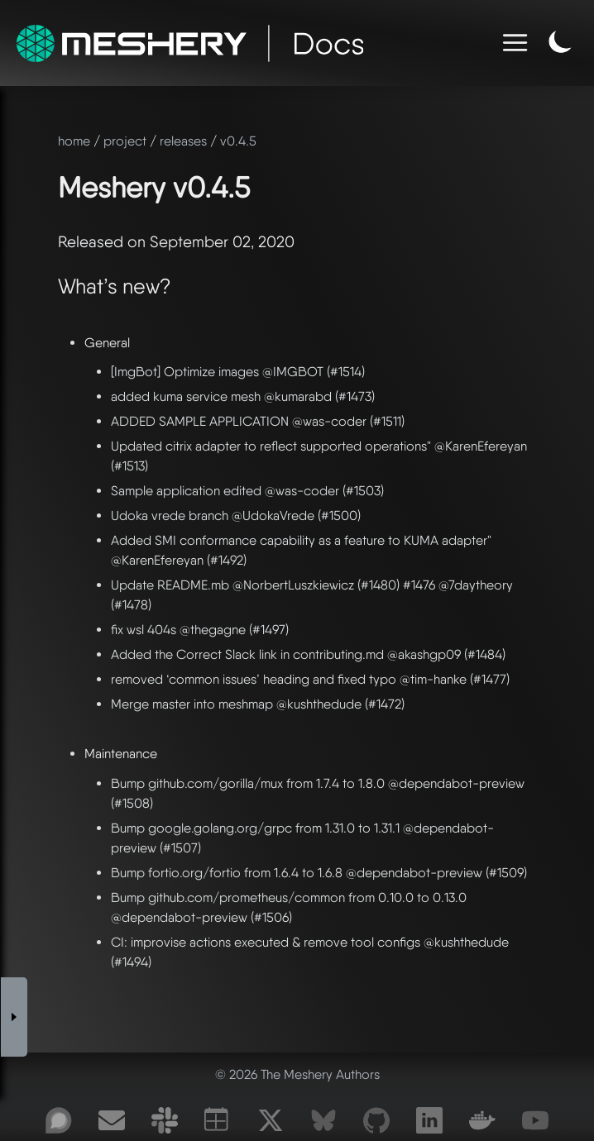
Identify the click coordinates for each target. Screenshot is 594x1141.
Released (90, 241)
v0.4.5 (238, 141)
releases (183, 141)
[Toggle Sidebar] (14, 935)
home (74, 141)
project (124, 141)
